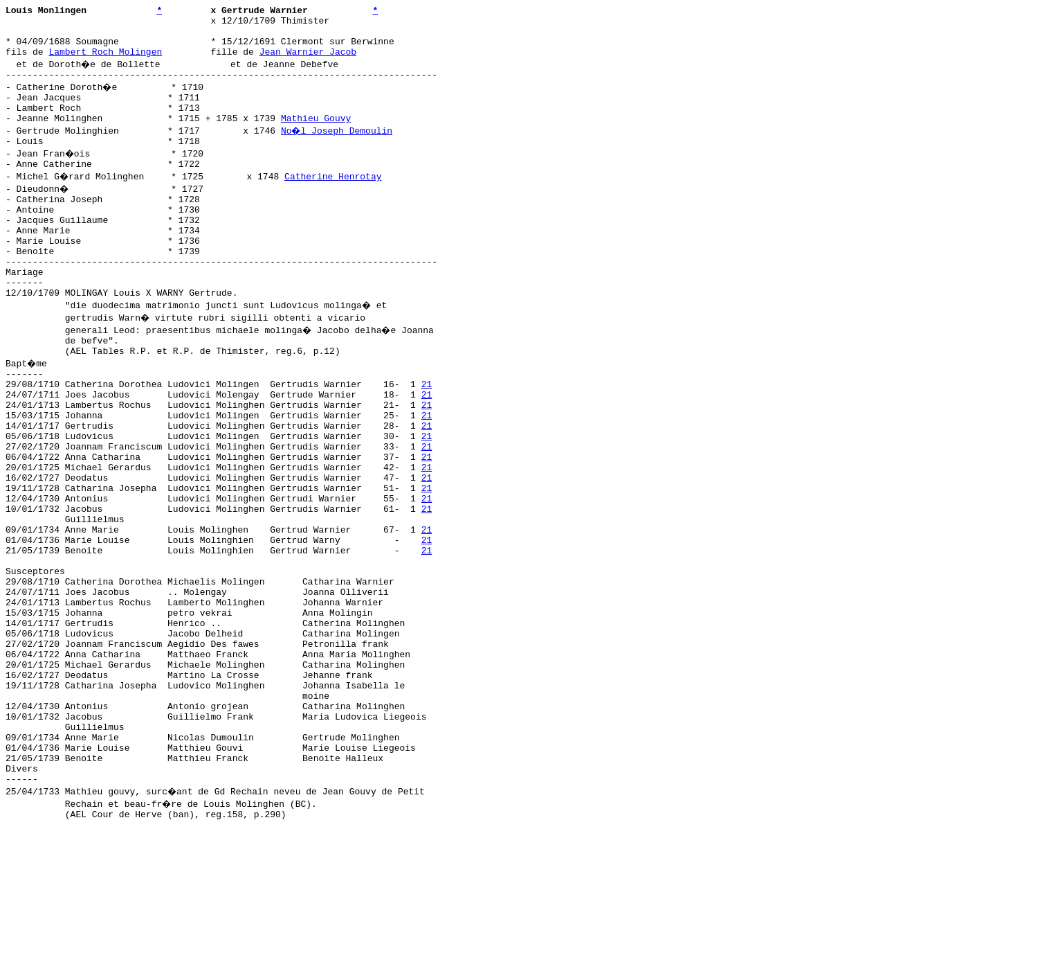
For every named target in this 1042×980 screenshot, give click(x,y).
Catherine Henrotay (334, 199)
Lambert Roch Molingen (105, 61)
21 (426, 435)
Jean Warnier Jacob (307, 61)
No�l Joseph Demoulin (337, 149)
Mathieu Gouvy (316, 136)
